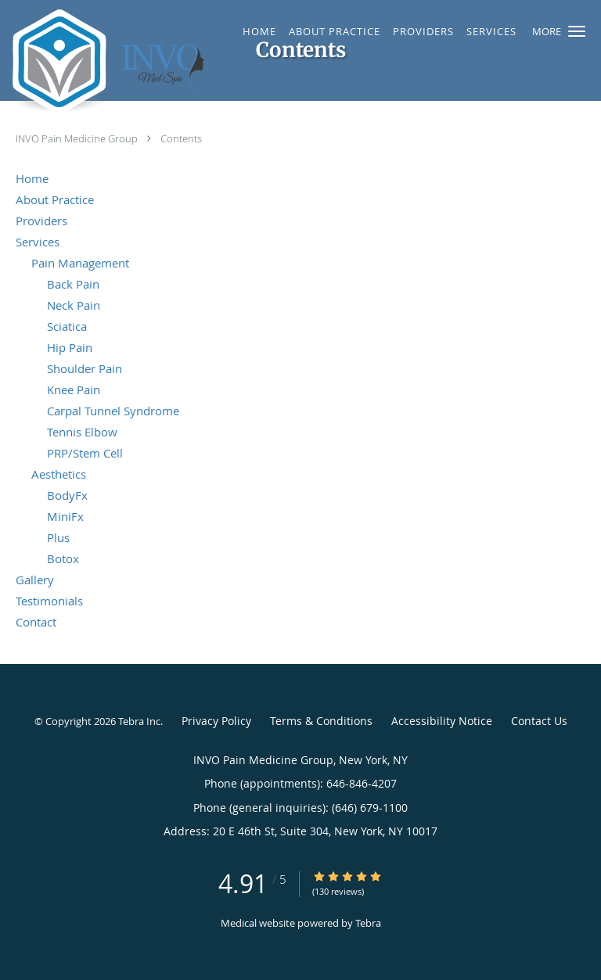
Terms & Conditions (321, 720)
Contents (181, 138)
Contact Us (539, 720)
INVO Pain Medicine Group (78, 138)
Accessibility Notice (441, 720)
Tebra (368, 923)
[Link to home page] (150, 62)
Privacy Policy (216, 720)
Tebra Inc (139, 721)
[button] (576, 31)
